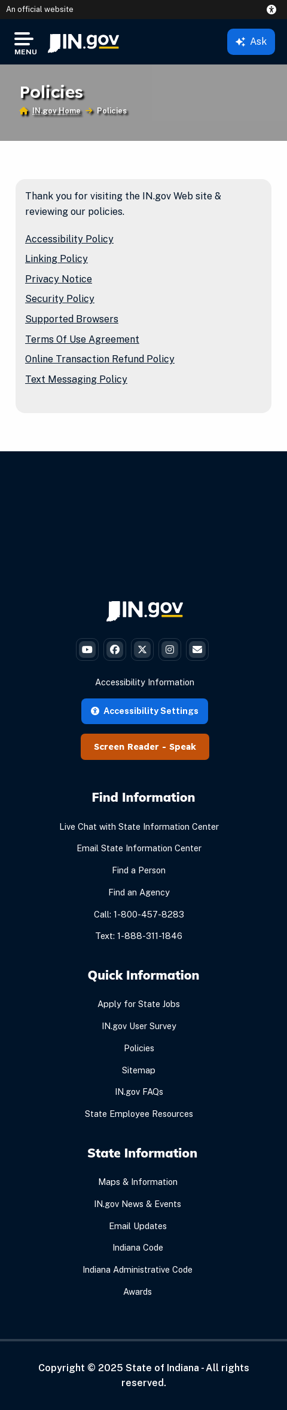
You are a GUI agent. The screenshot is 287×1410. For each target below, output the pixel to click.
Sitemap (138, 1070)
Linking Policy (56, 258)
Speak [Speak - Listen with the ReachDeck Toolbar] (182, 746)
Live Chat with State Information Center (139, 826)
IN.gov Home (56, 110)
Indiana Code (137, 1247)
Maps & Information (138, 1182)
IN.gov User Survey (139, 1026)
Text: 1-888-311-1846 (138, 936)
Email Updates (138, 1226)
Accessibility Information (144, 682)
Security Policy (59, 298)
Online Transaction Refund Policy (100, 359)
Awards (137, 1291)
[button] (274, 9)
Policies (139, 1048)
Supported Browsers (71, 319)
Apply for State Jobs (138, 1004)
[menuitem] (83, 42)
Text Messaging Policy (76, 379)
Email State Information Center (139, 848)
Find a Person (139, 870)
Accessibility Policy (69, 239)
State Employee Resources (139, 1114)
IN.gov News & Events (137, 1204)
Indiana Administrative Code (138, 1269)
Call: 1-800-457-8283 (139, 914)
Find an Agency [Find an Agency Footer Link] (139, 892)
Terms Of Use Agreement (82, 339)
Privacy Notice (58, 279)
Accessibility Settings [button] (145, 711)
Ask (251, 41)
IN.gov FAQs (139, 1091)
